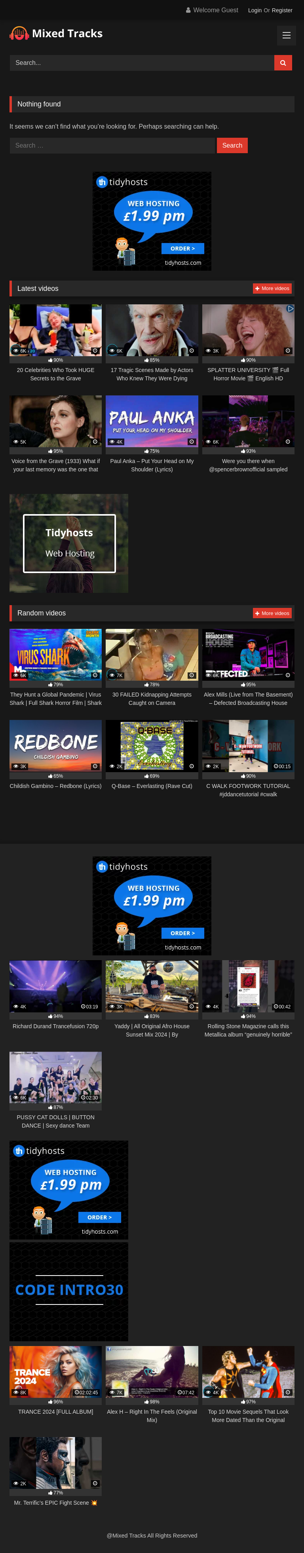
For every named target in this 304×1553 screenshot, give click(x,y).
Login (255, 10)
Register (282, 10)
